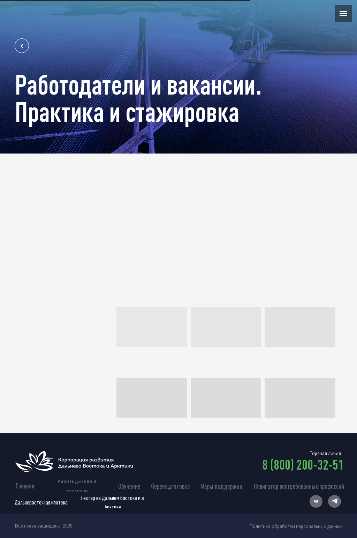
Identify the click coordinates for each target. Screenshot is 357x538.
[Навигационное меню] (343, 13)
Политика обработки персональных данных (296, 526)
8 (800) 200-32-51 (303, 464)
